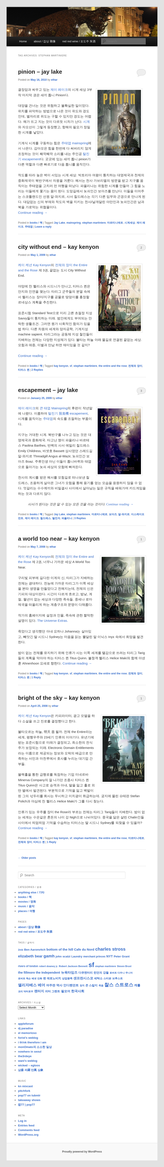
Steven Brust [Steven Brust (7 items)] (124, 966)
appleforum (26, 1023)
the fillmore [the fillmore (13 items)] (26, 972)
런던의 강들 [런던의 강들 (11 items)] (101, 972)
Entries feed (26, 1125)
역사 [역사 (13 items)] (59, 985)
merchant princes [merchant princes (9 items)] (94, 956)
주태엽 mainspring (74, 143)
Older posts (27, 857)
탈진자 (56, 518)
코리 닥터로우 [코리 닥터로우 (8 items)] (25, 991)
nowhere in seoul (29, 1051)
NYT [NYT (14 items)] (109, 956)
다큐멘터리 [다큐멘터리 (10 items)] (85, 972)
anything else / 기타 (31, 892)
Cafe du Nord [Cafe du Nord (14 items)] (84, 949)
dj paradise (25, 1028)
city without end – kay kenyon (58, 247)
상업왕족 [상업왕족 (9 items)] (67, 978)
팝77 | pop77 (26, 1104)
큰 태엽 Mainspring (54, 408)
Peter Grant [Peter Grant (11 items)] (122, 956)
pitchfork (24, 1090)
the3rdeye (24, 1056)
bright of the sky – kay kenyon (59, 698)
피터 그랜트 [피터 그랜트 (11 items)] (52, 991)
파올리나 (66, 518)
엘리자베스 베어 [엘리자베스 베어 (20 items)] (31, 985)
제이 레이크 (59, 89)
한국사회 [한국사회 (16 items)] (77, 991)
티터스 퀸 (23, 369)
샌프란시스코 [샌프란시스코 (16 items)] (83, 978)
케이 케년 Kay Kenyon (34, 265)
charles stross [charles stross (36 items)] (110, 949)
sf (71, 365)
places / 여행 (26, 911)
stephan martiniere (94, 222)
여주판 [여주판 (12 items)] (50, 985)
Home (23, 41)
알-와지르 (124, 514)
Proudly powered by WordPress (82, 1151)
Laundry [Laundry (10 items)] (76, 956)
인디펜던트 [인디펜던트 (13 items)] (71, 985)
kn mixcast (25, 1086)
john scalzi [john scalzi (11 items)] (63, 956)
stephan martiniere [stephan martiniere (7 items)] (105, 966)
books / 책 (36, 222)
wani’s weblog (27, 1060)
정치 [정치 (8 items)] (82, 985)
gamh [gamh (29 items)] (49, 956)
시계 (86, 121)
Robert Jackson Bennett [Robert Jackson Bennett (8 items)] (73, 966)
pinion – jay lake (40, 71)
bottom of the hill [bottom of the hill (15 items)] (59, 949)
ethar (54, 79)
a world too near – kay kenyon (58, 538)
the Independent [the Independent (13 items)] (48, 972)
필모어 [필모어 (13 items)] (65, 991)
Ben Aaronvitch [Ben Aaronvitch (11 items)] (35, 949)
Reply (36, 677)
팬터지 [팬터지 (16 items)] (39, 991)
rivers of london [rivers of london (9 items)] (28, 966)
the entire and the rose (113, 365)
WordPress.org (28, 1134)
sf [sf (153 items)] (91, 964)
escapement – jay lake (48, 390)
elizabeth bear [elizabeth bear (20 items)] (30, 956)
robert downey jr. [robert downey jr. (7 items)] (48, 966)
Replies (37, 369)
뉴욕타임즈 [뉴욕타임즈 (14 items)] (69, 972)
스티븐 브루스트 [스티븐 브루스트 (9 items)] (113, 978)
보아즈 (113, 514)
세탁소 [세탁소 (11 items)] (98, 978)
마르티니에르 (115, 222)
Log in (22, 1120)
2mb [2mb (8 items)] (20, 949)
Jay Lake (59, 222)
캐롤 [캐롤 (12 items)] (137, 985)
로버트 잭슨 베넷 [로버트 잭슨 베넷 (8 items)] (27, 978)
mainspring (74, 222)
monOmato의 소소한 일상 (35, 1047)
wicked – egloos (29, 1065)
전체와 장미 (135, 365)
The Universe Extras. (52, 620)
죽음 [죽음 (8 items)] (101, 985)
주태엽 (29, 226)
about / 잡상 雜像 (45, 41)
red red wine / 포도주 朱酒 (79, 41)
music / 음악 (26, 906)
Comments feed (29, 1130)
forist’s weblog (28, 1037)
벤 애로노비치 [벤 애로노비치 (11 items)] (52, 978)
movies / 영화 (27, 901)
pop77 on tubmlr (29, 1095)
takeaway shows (29, 1100)
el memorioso (27, 1033)
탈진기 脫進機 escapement (68, 413)
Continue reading (32, 212)
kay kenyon (61, 365)
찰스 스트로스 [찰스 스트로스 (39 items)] (118, 984)
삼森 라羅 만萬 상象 (30, 1070)
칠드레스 (45, 518)
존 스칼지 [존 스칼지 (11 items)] (91, 985)
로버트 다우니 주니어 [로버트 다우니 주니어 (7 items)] (121, 972)
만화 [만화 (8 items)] (39, 978)
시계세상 (129, 222)
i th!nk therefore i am (32, 1042)
